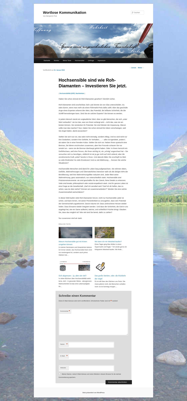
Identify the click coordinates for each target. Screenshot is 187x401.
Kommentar (65, 311)
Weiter (141, 68)
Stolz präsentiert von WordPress (93, 392)
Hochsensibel (79, 60)
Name (64, 344)
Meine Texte (67, 60)
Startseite (47, 60)
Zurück (133, 68)
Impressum (101, 60)
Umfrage (91, 60)
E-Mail (64, 356)
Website (63, 368)
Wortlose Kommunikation (64, 12)
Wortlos (56, 60)
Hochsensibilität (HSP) (67, 93)
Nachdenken (80, 93)
